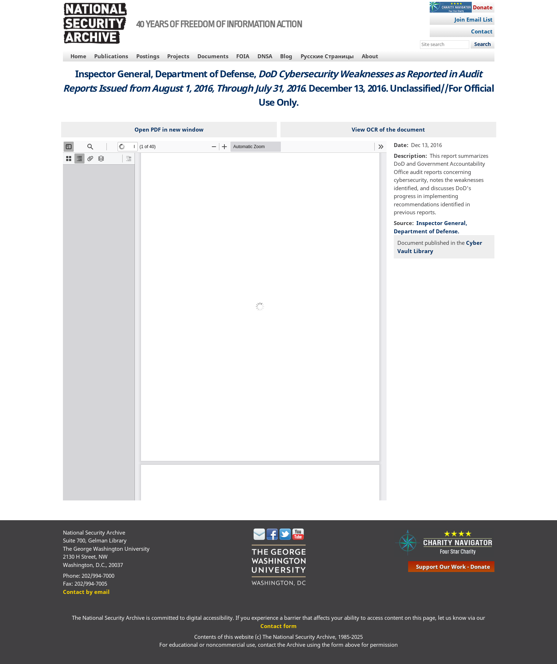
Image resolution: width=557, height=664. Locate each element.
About (370, 56)
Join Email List (474, 19)
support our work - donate (453, 566)
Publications (111, 56)
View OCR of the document (388, 129)
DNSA (264, 56)
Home (78, 56)
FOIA (242, 56)
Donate (483, 7)
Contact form (278, 625)
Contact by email (86, 591)
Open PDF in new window (169, 129)
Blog (286, 56)
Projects (178, 56)
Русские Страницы (327, 56)
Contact (482, 31)
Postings (147, 56)
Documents (212, 56)
